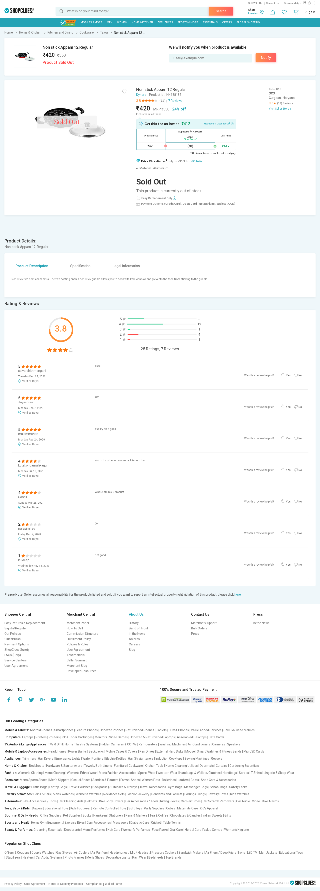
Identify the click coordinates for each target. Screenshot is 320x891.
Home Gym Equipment (47, 822)
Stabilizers (13, 857)
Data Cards (216, 737)
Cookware (136, 765)
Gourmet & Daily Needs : (22, 815)
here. (238, 594)
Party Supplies (154, 808)
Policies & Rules (77, 644)
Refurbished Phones (140, 730)
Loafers (183, 780)
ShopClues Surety (17, 649)
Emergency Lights (67, 758)
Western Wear (167, 773)
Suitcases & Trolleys (124, 787)
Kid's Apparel (209, 808)
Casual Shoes (80, 780)
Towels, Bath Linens (98, 765)
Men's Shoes (95, 857)
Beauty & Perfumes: (18, 829)
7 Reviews (175, 100)
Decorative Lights (118, 857)
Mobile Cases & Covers (122, 751)
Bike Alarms (270, 801)
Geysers (216, 758)
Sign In (311, 12)
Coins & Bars (42, 794)
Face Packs (160, 829)
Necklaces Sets (114, 794)
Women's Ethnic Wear (82, 773)
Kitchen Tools (154, 765)
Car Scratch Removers (218, 801)
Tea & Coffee (159, 815)
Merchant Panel (78, 623)
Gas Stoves (64, 852)
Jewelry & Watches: (18, 794)
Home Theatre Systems (81, 744)
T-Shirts (256, 773)
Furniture (120, 765)
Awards (134, 639)
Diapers (37, 808)
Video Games (118, 737)
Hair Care (114, 829)
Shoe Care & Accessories (218, 780)
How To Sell (75, 628)
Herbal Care (193, 829)
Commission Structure (82, 633)
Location (253, 13)
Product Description (32, 266)
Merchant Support (204, 623)
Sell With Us (255, 3)
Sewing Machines (196, 758)
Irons (241, 852)
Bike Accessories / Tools (40, 801)
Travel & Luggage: (17, 787)
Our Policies (12, 633)
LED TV (252, 852)
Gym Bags (175, 787)
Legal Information (126, 266)
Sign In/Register (15, 628)
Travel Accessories (153, 787)
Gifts (227, 815)
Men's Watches (63, 794)
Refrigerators (148, 744)
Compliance (94, 883)
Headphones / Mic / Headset (130, 852)
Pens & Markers (137, 815)
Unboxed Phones (112, 730)
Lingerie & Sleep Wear (279, 773)
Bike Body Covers (111, 801)
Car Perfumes (191, 801)
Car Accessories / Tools (141, 801)
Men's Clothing (55, 773)
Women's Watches (88, 794)
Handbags (230, 773)
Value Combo (212, 829)
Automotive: (13, 801)
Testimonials (76, 655)
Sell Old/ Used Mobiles (239, 730)
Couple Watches (43, 852)
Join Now (196, 161)
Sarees (244, 773)
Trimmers (29, 758)
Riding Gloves (169, 801)
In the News (137, 633)
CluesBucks (12, 639)
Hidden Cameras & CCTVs (118, 744)
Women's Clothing (30, 773)
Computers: (13, 737)
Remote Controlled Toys (109, 808)
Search (221, 11)
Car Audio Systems (49, 857)
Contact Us (272, 3)
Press (195, 633)
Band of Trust (138, 628)
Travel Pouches (79, 787)
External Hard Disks (169, 751)
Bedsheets (36, 765)
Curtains (222, 765)
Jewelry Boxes (218, 794)
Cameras (218, 744)
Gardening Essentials (244, 765)
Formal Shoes (130, 780)
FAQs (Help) (12, 655)
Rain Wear (139, 857)
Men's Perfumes (94, 829)
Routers (54, 737)
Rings (202, 794)
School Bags (218, 787)
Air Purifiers (99, 852)
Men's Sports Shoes (33, 780)
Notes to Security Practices (65, 883)
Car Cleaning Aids (71, 801)
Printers (41, 737)
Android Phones (41, 730)
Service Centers (15, 660)
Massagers (120, 822)
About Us (136, 614)
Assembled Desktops (192, 737)
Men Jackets (268, 852)
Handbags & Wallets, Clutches (200, 773)
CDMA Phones (179, 730)
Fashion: (10, 773)
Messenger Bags (196, 787)
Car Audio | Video (248, 801)
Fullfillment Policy (79, 639)
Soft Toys (135, 808)
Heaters (28, 857)
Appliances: (13, 758)
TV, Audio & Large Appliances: (25, 744)
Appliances (165, 22)
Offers (227, 22)
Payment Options (16, 644)
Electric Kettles (115, 758)
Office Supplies (50, 815)
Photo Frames (74, 857)
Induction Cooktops (169, 758)
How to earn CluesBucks (219, 123)
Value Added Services (206, 730)
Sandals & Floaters (105, 780)
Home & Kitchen (142, 22)
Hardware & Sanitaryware (64, 765)
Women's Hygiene (236, 829)
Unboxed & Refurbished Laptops (152, 737)
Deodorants (72, 829)
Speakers (233, 744)
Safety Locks (238, 787)
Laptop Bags (58, 787)
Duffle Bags (39, 787)
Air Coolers (81, 852)
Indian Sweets (212, 815)
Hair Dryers (45, 758)
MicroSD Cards (254, 751)
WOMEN (122, 22)
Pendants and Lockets (166, 794)
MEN (109, 22)
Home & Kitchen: (16, 765)
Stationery (116, 815)
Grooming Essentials (48, 829)
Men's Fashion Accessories (117, 773)
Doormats (207, 765)
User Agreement (16, 665)
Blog (132, 649)
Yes (288, 375)
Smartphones (64, 730)
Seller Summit (77, 660)
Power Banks (77, 751)
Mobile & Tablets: (16, 730)
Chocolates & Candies (185, 815)
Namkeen (100, 815)
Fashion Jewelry (138, 794)
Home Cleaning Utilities (182, 765)
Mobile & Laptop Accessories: (26, 751)
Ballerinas (169, 780)
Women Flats (151, 780)
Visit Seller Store (279, 108)
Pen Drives (147, 751)
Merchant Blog (77, 665)
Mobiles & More (91, 22)
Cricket (156, 822)
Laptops (28, 737)
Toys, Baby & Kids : (17, 808)
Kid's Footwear (80, 808)
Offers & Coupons (17, 852)
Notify (266, 58)
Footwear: (11, 780)
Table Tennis (172, 822)
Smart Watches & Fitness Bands (219, 751)
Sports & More (188, 22)
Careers (134, 644)
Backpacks (96, 751)
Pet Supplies (72, 815)
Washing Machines (173, 744)
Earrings (190, 794)
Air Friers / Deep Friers (220, 852)
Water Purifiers (92, 758)
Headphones (57, 751)
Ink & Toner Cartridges (77, 737)
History (134, 623)
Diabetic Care (139, 822)
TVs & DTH (55, 744)
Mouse (190, 751)
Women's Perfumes (136, 829)
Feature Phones (87, 730)
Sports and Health (17, 822)
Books (87, 815)
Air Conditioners (199, 744)
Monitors (101, 737)
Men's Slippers (59, 780)
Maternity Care (187, 808)
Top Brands (174, 857)
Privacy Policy (13, 883)
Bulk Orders (199, 628)
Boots (195, 780)
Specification (80, 266)
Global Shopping (248, 22)
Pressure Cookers (164, 852)
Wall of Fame (113, 883)
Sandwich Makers (190, 852)
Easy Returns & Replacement (24, 623)
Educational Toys (56, 808)
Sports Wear (147, 773)
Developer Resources (81, 671)
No (300, 375)
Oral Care (176, 829)
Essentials (210, 22)
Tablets (161, 730)
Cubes (170, 808)
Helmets (91, 801)
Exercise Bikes (75, 822)
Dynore (141, 94)
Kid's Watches (239, 794)
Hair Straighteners (141, 758)
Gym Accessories (99, 822)
